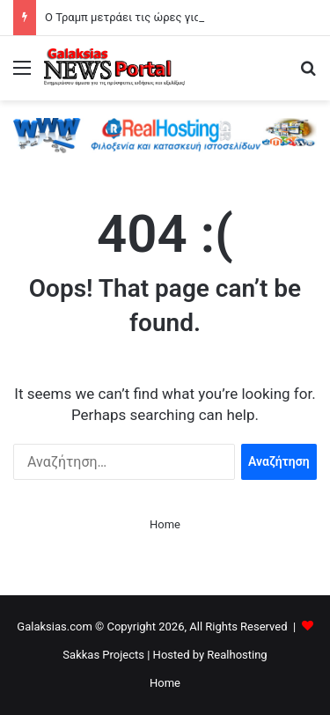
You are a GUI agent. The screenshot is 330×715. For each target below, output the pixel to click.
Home (165, 524)
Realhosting (237, 654)
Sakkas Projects (103, 654)
